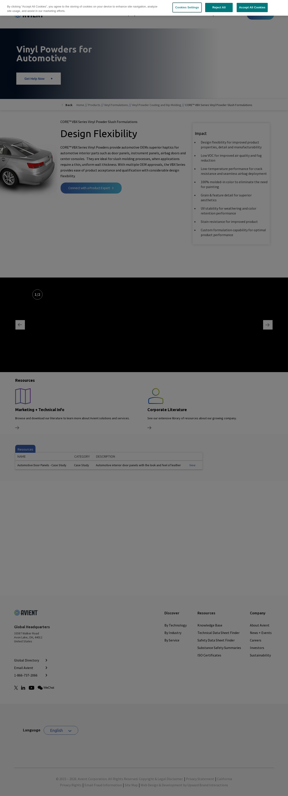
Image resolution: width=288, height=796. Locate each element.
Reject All (219, 4)
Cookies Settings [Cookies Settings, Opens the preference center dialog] (187, 4)
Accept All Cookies (252, 4)
